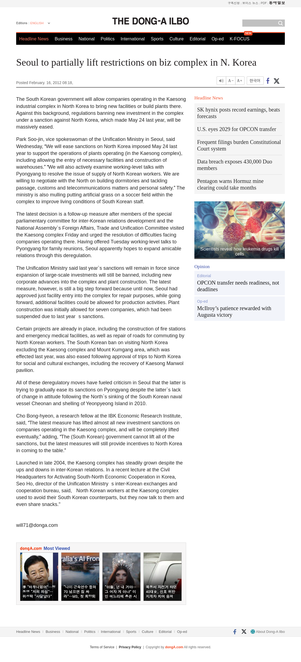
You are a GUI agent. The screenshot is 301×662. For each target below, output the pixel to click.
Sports (157, 39)
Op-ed (218, 39)
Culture (176, 39)
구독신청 (234, 3)
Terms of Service (102, 647)
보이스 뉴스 (250, 3)
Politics (108, 39)
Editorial (198, 39)
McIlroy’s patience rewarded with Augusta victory (234, 311)
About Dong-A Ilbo (268, 632)
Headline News (34, 39)
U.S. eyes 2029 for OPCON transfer (236, 129)
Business (64, 39)
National (87, 39)
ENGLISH (37, 23)
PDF (264, 3)
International (133, 39)
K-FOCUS (239, 39)
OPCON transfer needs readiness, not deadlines (238, 286)
